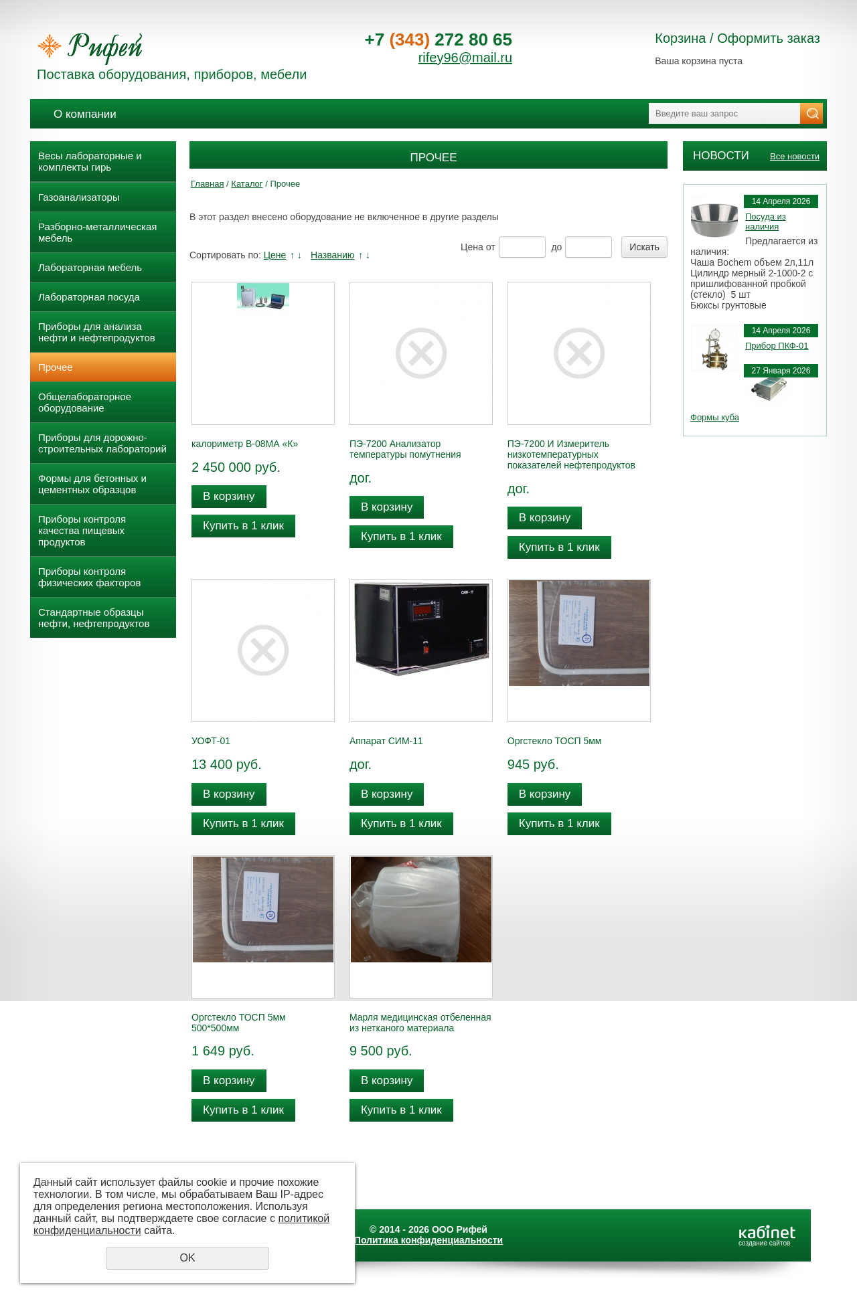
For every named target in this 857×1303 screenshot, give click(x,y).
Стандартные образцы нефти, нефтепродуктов (93, 617)
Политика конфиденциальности (428, 1240)
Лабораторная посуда (89, 296)
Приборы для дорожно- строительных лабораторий (102, 443)
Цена (472, 247)
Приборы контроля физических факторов (89, 577)
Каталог (246, 184)
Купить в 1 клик (243, 525)
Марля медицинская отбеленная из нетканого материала (420, 1022)
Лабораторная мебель (90, 267)
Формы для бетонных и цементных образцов (92, 483)
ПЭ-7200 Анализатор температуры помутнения (405, 449)
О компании (85, 114)
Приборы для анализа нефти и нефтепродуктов (96, 332)
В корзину (229, 496)
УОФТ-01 (210, 740)
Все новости (795, 156)
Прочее (55, 367)
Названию (332, 255)
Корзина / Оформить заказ (737, 38)
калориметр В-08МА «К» (244, 443)
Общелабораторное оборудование (84, 402)
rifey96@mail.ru (465, 57)
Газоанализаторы (79, 197)
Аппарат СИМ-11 (386, 740)
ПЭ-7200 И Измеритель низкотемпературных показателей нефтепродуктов (571, 454)
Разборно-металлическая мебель (97, 232)
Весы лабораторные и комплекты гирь (90, 161)
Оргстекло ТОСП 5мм (555, 740)
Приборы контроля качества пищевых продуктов (82, 530)
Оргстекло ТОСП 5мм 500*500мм (238, 1022)
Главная (207, 184)
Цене (275, 255)
